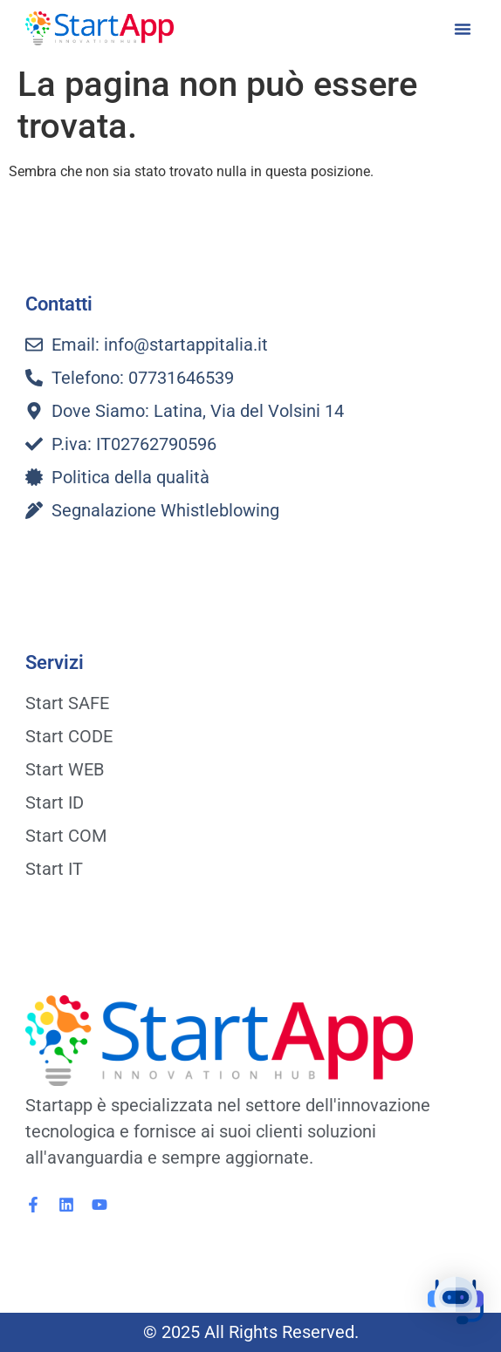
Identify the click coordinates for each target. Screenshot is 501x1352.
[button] (463, 29)
